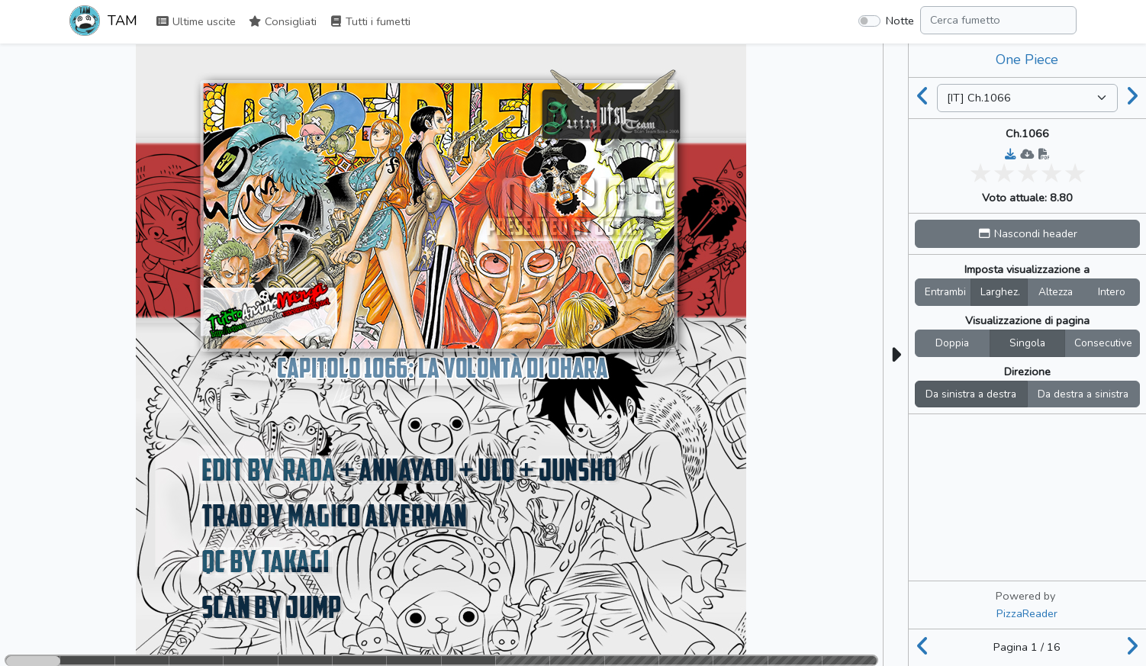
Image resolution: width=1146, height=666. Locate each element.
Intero (1111, 292)
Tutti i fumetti (369, 21)
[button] (1027, 234)
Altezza (1055, 292)
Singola (1027, 343)
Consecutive (1103, 343)
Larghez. (1000, 292)
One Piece (1027, 59)
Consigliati (282, 21)
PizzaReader (1026, 613)
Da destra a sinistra (1083, 394)
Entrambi (945, 292)
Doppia (952, 343)
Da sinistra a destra (970, 394)
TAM (103, 22)
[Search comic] (998, 20)
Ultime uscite (196, 21)
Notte (900, 20)
